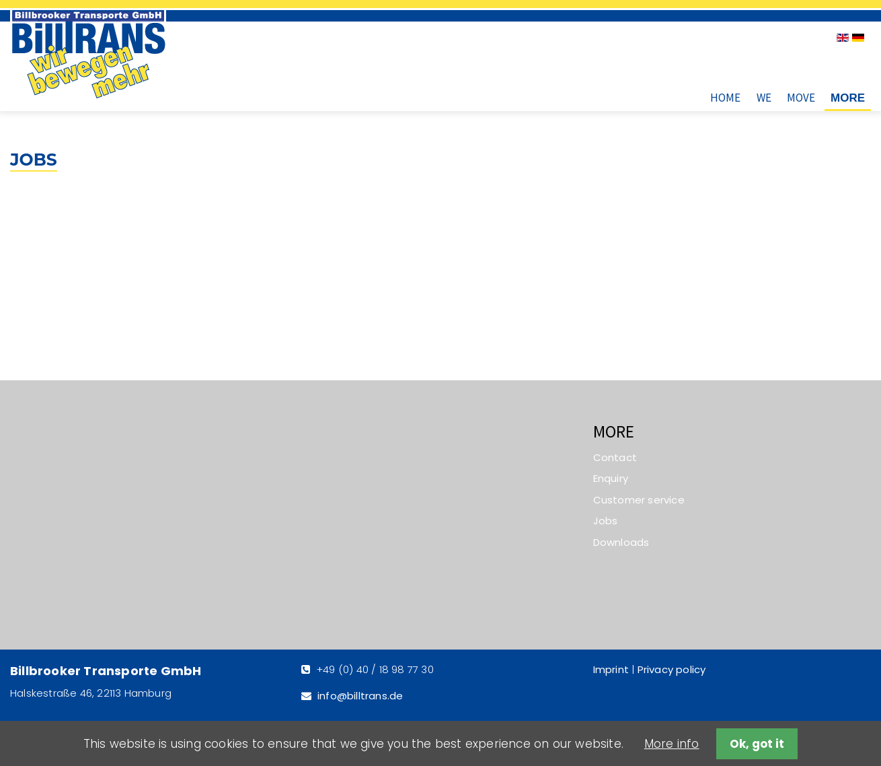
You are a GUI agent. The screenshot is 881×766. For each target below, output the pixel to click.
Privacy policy (672, 669)
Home (725, 97)
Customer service (639, 500)
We (764, 97)
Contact (615, 457)
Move (801, 97)
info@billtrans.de (360, 696)
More (848, 98)
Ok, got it (757, 744)
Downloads (621, 542)
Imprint (611, 669)
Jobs (605, 521)
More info (671, 744)
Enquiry (610, 478)
